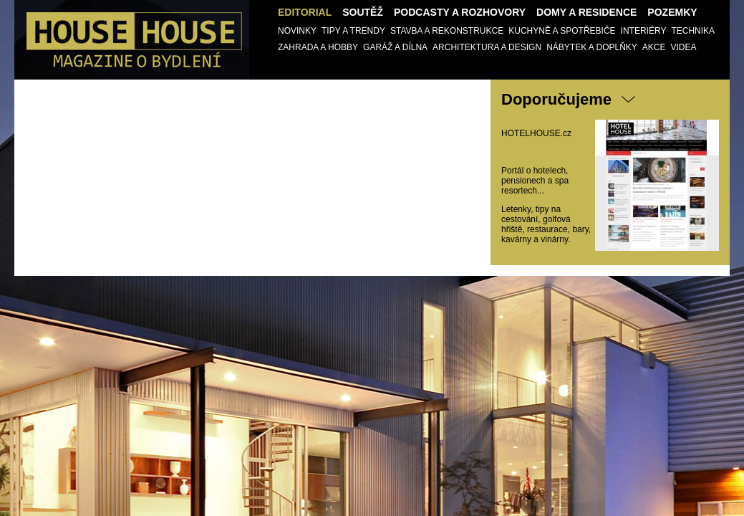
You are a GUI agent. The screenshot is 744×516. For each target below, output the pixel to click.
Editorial (305, 12)
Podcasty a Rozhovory (460, 12)
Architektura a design (487, 47)
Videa (684, 47)
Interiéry (644, 31)
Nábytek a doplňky (591, 47)
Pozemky (672, 12)
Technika (693, 31)
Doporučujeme (556, 99)
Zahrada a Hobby (318, 47)
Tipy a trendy (353, 31)
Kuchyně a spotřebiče (561, 31)
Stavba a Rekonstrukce (446, 31)
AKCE (654, 47)
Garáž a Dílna (395, 47)
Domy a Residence (586, 12)
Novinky (297, 31)
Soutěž (362, 12)
